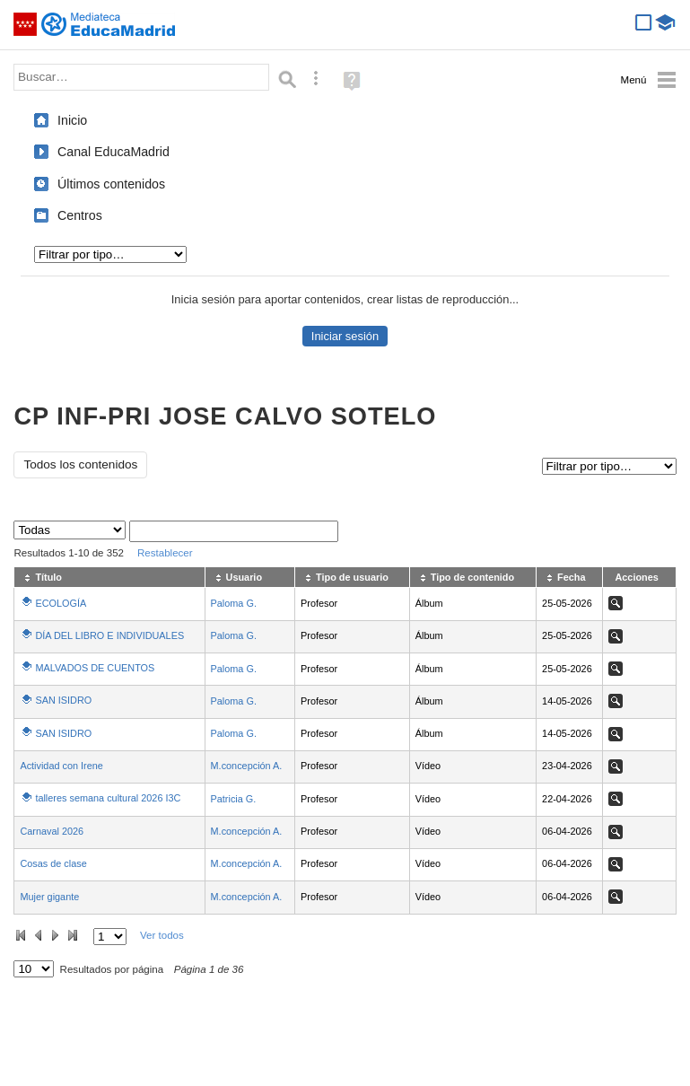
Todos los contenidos (80, 464)
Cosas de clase (53, 863)
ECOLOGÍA (60, 603)
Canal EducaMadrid (113, 152)
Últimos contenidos (111, 184)
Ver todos (162, 935)
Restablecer (165, 552)
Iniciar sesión (345, 336)
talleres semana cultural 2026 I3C (107, 798)
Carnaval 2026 (51, 831)
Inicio (72, 120)
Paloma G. (234, 603)
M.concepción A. (247, 765)
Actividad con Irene (61, 765)
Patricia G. (234, 798)
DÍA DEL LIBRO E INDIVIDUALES (109, 635)
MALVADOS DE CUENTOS (94, 667)
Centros (79, 215)
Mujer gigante (49, 896)
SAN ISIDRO (63, 700)
